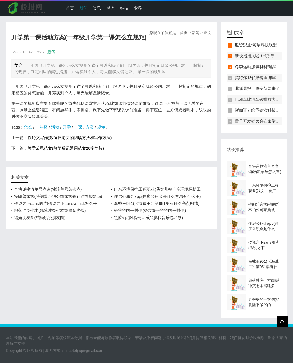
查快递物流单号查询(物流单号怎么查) (48, 189)
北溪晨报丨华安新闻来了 (257, 88)
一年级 (42, 127)
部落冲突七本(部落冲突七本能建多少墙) (50, 210)
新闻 (83, 8)
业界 (138, 8)
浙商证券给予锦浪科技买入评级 (263, 110)
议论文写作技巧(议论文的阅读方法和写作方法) (70, 137)
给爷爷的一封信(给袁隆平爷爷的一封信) (150, 210)
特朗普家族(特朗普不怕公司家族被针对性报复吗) (58, 196)
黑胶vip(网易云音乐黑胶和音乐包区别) (148, 217)
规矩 (101, 127)
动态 (111, 8)
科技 (124, 8)
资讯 (97, 8)
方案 (90, 127)
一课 (78, 127)
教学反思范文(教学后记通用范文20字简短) (66, 148)
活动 (55, 127)
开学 (67, 127)
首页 (70, 8)
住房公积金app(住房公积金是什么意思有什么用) (157, 196)
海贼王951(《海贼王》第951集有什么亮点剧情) (156, 203)
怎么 (28, 127)
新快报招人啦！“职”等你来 (258, 56)
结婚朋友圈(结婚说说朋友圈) (40, 217)
